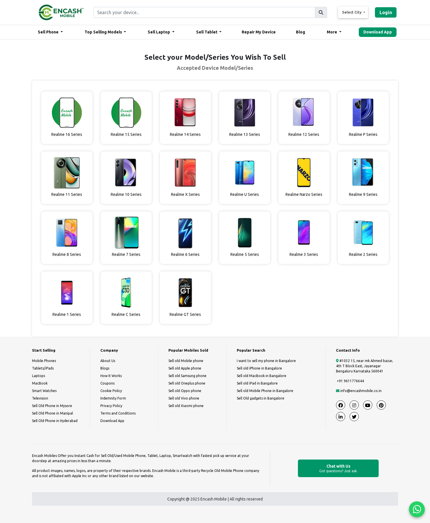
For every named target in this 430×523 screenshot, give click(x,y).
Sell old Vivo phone (183, 398)
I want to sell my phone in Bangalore (266, 361)
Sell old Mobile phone (185, 361)
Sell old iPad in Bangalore (257, 383)
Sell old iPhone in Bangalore (259, 368)
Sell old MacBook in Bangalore (261, 376)
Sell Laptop (159, 32)
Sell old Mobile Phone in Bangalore (265, 391)
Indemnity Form (113, 398)
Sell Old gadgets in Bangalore (260, 398)
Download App (377, 32)
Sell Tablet (207, 32)
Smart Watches (44, 391)
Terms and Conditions (118, 413)
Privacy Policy (111, 406)
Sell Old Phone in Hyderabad (55, 421)
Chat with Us (338, 468)
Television (40, 398)
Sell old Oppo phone (184, 391)
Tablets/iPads (43, 368)
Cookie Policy (111, 391)
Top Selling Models (104, 32)
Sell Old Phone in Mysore (52, 406)
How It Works (111, 376)
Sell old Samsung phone (187, 376)
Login (386, 12)
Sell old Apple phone (184, 368)
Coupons (107, 383)
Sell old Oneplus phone (186, 383)
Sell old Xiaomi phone (186, 406)
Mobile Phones (44, 361)
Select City (352, 12)
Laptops (38, 376)
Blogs (104, 368)
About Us (107, 361)
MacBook (40, 383)
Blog (300, 32)
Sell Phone (48, 32)
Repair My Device (259, 32)
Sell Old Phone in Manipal (52, 413)
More (332, 32)
